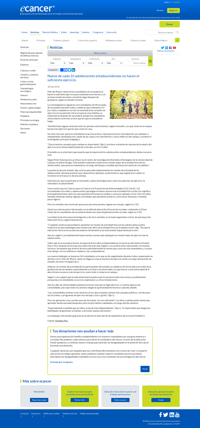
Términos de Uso (69, 413)
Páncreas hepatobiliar (31, 111)
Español (176, 2)
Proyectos (36, 413)
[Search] (177, 32)
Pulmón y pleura (61, 40)
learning (74, 32)
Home (24, 32)
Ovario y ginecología (30, 107)
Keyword (135, 59)
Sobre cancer (120, 400)
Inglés (167, 2)
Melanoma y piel (114, 40)
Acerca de (111, 32)
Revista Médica (50, 32)
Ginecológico (160, 40)
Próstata (40, 40)
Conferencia (94, 59)
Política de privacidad (89, 413)
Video (64, 32)
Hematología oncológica (26, 89)
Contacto (24, 413)
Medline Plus (61, 320)
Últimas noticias (100, 53)
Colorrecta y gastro (87, 40)
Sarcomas (25, 128)
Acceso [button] (160, 10)
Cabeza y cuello (138, 40)
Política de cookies (51, 413)
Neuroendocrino (28, 103)
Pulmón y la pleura (29, 124)
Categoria (57, 59)
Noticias (34, 32)
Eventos (86, 32)
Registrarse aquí (39, 400)
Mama (24, 40)
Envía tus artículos (29, 59)
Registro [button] (173, 10)
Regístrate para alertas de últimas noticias (31, 54)
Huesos (24, 95)
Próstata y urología (29, 120)
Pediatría (24, 116)
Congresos (98, 32)
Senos (23, 132)
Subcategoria (75, 59)
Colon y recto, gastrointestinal (28, 82)
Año (113, 59)
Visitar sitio (80, 400)
